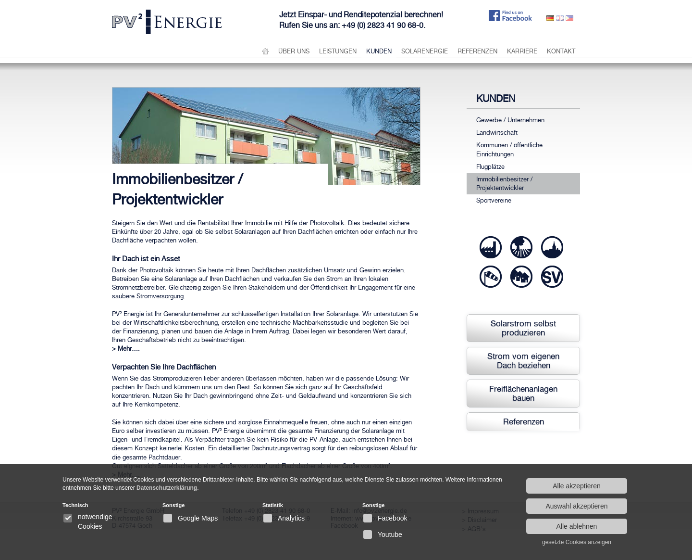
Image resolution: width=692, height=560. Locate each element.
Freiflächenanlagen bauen (523, 393)
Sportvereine (493, 200)
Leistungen (338, 51)
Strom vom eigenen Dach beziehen (523, 360)
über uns (293, 51)
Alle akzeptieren (577, 486)
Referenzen (477, 51)
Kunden (379, 51)
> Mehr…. (126, 348)
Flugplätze (490, 166)
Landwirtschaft (497, 132)
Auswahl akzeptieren (576, 506)
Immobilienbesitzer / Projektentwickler (504, 183)
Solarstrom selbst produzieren (523, 327)
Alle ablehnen (576, 526)
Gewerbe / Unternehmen (510, 120)
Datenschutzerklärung (166, 487)
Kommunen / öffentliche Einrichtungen (509, 149)
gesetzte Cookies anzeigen (576, 542)
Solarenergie (424, 51)
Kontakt (561, 51)
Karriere (522, 51)
